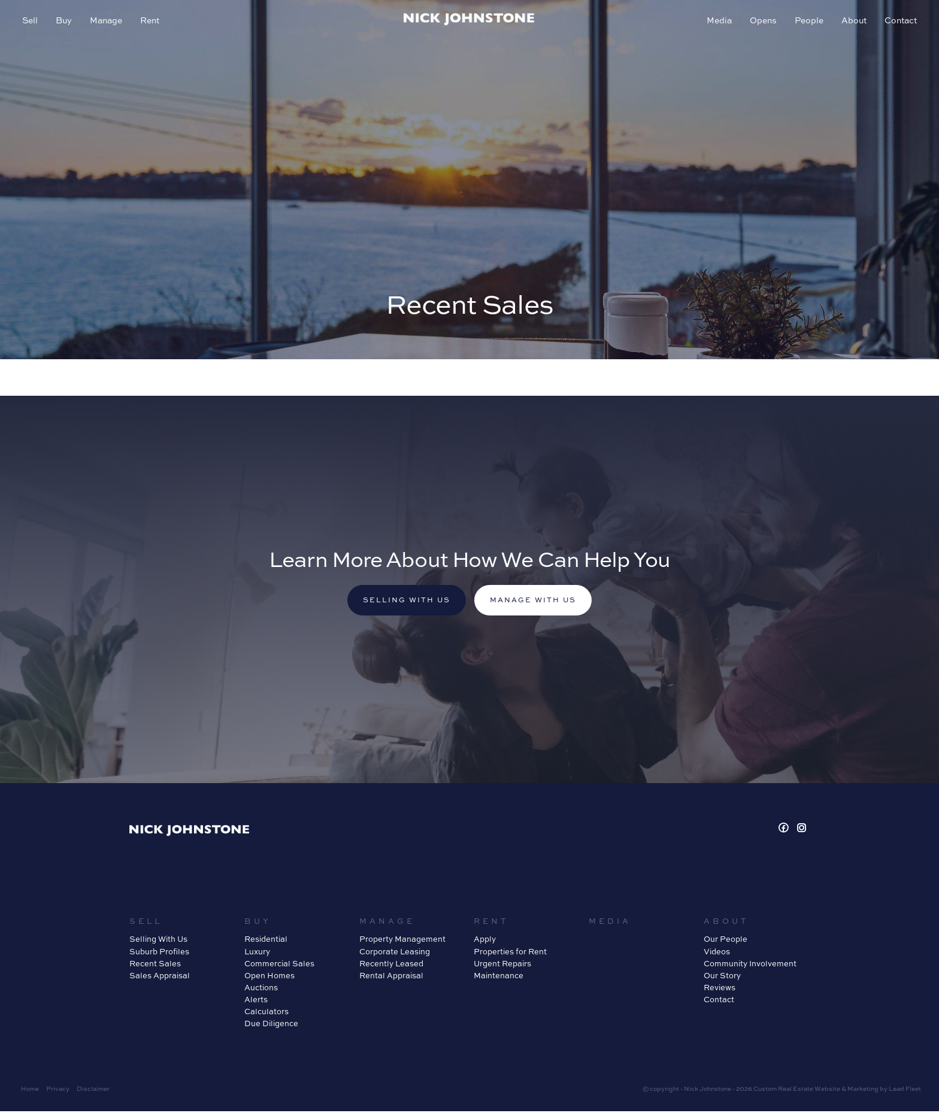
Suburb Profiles (159, 953)
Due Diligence (271, 1025)
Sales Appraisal (159, 977)
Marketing (863, 1090)
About (852, 22)
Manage (108, 22)
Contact (899, 22)
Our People (725, 941)
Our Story (722, 977)
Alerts (256, 1001)
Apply (485, 941)
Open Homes (269, 977)
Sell (32, 22)
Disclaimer (93, 1090)
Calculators (266, 1013)
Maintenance (498, 977)
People (807, 22)
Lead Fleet (905, 1090)
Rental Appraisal (391, 977)
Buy (65, 22)
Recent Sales (155, 965)
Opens (761, 22)
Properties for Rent (510, 953)
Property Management (402, 941)
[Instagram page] (802, 830)
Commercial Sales (279, 965)
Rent (151, 22)
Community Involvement (750, 965)
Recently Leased (391, 965)
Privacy (57, 1090)
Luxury (257, 953)
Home (30, 1090)
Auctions (261, 989)
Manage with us (536, 601)
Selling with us (403, 601)
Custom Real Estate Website (796, 1090)
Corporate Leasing (394, 953)
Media (717, 22)
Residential (265, 941)
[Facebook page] (785, 830)
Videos (717, 953)
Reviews (719, 989)
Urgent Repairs (502, 965)
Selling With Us (158, 941)
